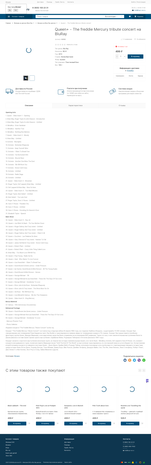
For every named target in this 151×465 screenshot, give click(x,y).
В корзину (135, 56)
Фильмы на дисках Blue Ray (23, 23)
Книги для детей (11, 453)
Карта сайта (68, 462)
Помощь (49, 2)
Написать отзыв (72, 44)
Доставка (40, 2)
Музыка (17, 356)
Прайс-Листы (59, 2)
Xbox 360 (9, 455)
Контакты (71, 2)
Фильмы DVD (10, 442)
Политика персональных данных (52, 462)
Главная (8, 23)
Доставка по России (23, 89)
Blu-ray (8, 450)
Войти (133, 2)
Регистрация (141, 2)
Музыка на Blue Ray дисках (47, 23)
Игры (7, 447)
